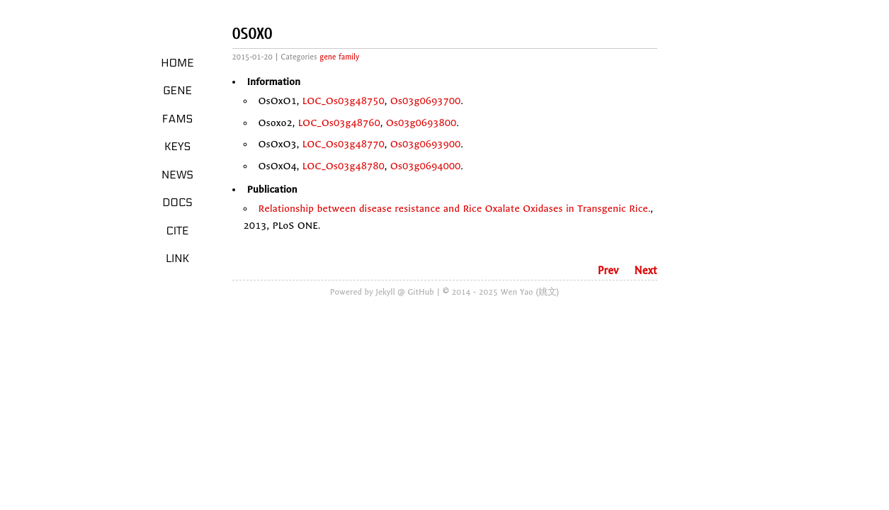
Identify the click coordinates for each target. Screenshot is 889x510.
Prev (607, 270)
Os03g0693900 (425, 144)
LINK (177, 258)
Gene (177, 90)
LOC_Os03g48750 (343, 101)
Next (645, 270)
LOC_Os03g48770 (343, 144)
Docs (177, 202)
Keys (177, 146)
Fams (177, 119)
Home (177, 63)
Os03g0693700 (425, 101)
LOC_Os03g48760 (339, 123)
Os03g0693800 (421, 123)
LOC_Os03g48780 (343, 166)
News (177, 175)
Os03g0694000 (425, 166)
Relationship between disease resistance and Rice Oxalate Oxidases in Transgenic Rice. (455, 209)
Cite (177, 231)
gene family (339, 57)
